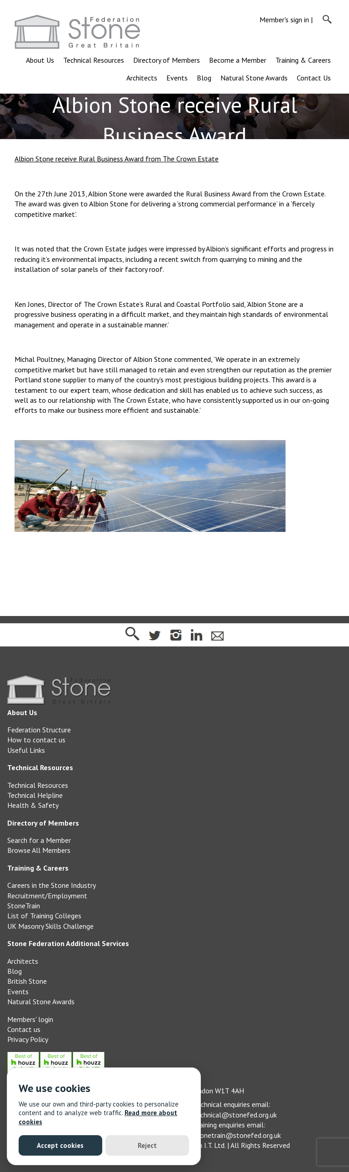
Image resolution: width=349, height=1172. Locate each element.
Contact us (23, 1029)
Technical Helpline (35, 795)
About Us (40, 60)
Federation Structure (39, 729)
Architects (141, 77)
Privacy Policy (27, 1039)
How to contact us (36, 739)
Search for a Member (39, 840)
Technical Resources (93, 60)
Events (177, 77)
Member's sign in (284, 19)
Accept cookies (60, 1145)
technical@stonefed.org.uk (235, 1114)
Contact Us (314, 77)
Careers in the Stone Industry (51, 885)
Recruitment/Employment (47, 895)
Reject (147, 1145)
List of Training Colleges (44, 915)
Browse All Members (38, 850)
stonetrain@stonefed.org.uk (237, 1135)
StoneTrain (23, 905)
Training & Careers (303, 60)
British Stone (27, 981)
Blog (204, 77)
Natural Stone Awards (254, 77)
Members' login (30, 1019)
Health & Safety (33, 805)
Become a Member (237, 60)
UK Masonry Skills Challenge (50, 926)
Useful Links (26, 750)
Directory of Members (166, 60)
